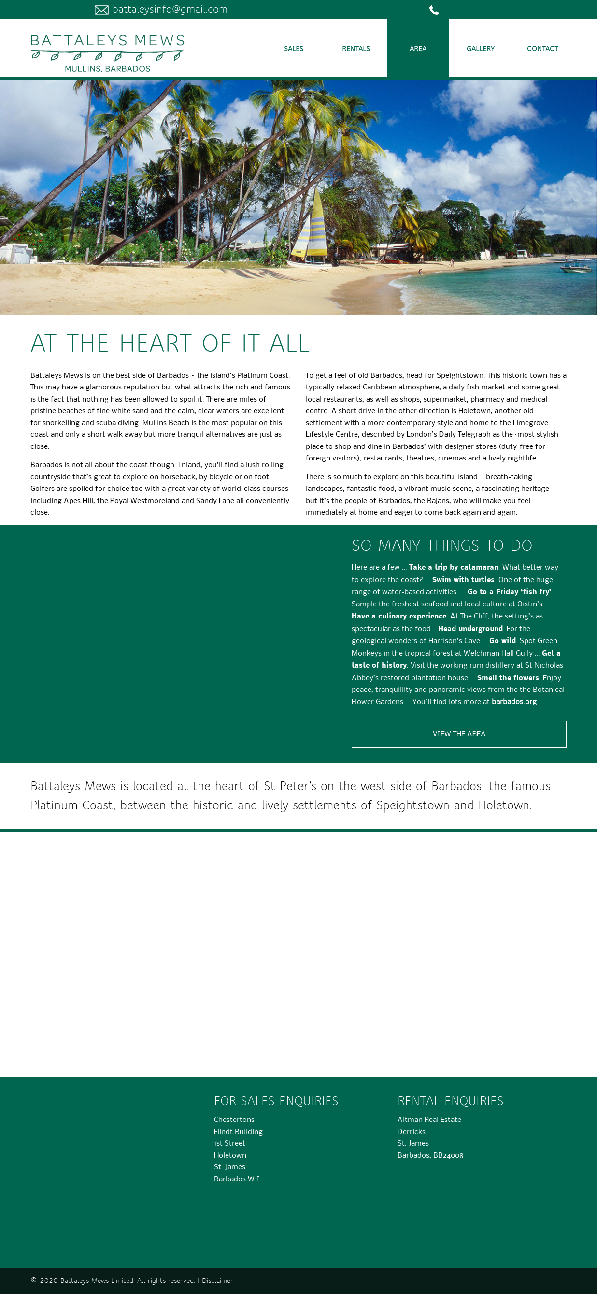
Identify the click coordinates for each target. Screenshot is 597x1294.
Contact (542, 49)
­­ (436, 9)
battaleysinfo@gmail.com (161, 9)
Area (418, 49)
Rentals (356, 49)
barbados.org (514, 701)
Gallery (481, 49)
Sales (293, 49)
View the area (459, 734)
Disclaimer (217, 1281)
